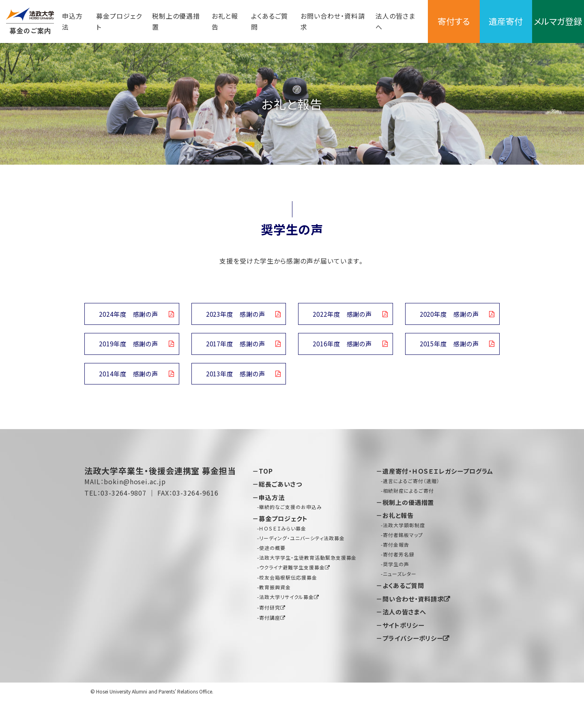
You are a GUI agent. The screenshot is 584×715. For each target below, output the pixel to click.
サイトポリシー (405, 639)
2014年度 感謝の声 (129, 376)
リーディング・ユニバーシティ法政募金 (301, 541)
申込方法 (72, 21)
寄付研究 (269, 610)
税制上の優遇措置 (171, 21)
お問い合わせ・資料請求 (317, 21)
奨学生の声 (396, 578)
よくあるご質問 (259, 21)
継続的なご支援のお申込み (290, 510)
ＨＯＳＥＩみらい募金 (282, 531)
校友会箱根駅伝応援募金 (288, 580)
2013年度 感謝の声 (235, 376)
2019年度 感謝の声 (129, 345)
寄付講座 (269, 620)
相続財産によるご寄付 (408, 504)
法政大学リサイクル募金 (286, 600)
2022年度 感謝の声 (342, 314)
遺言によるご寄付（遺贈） (411, 495)
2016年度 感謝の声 (342, 345)
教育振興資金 (275, 590)
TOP (266, 474)
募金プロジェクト (114, 21)
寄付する (437, 21)
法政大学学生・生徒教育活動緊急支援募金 (307, 560)
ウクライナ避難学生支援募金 (291, 570)
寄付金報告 (396, 558)
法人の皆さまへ (379, 21)
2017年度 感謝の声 (235, 345)
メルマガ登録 (554, 21)
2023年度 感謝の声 (235, 314)
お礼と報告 (217, 21)
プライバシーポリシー (415, 652)
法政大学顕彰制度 (404, 539)
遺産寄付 (496, 21)
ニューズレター (400, 588)
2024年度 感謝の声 (129, 314)
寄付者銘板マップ (403, 548)
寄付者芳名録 (398, 568)
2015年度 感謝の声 (449, 345)
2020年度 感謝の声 (449, 314)
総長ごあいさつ (282, 487)
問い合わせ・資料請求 (416, 613)
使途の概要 (272, 551)
